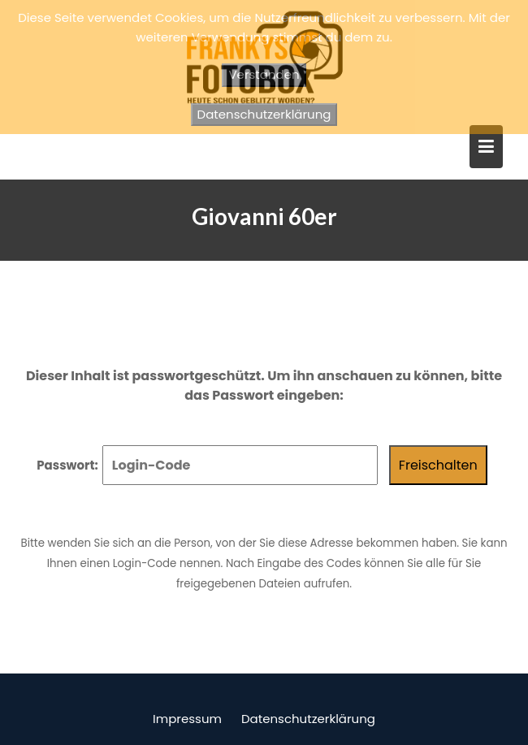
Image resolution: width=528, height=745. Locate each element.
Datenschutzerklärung (308, 718)
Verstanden (263, 74)
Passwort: (207, 465)
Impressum (187, 718)
